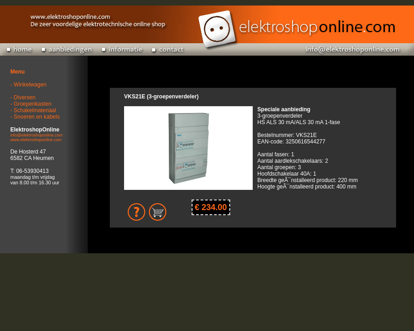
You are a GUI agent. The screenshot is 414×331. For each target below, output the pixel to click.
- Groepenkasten (31, 104)
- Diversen (23, 97)
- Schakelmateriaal (33, 110)
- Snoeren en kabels (35, 117)
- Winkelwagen (29, 84)
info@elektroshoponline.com (37, 135)
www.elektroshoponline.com (36, 139)
